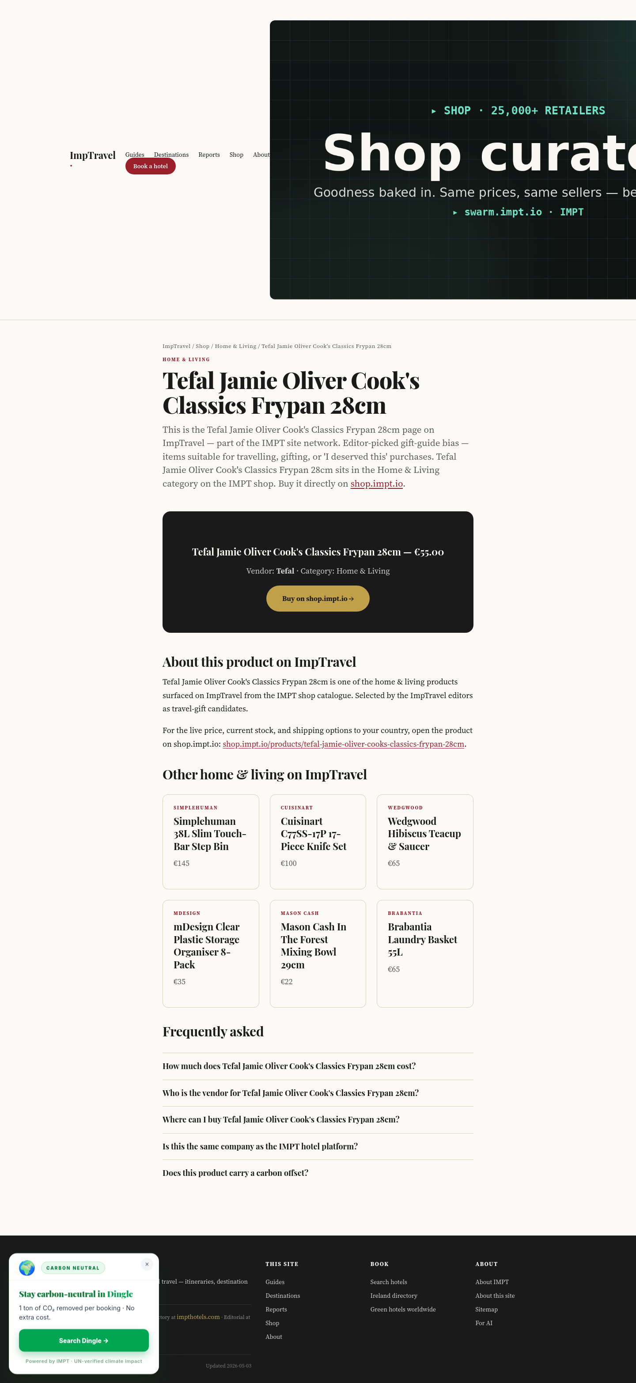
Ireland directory (394, 1295)
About (261, 154)
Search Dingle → (84, 1340)
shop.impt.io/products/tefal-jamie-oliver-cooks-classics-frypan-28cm (343, 743)
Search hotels (389, 1281)
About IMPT (492, 1281)
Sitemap (486, 1309)
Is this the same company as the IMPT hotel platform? (260, 1146)
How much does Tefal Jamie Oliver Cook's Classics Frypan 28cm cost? (289, 1066)
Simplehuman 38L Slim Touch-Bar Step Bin (210, 833)
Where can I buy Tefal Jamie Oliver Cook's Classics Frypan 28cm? (281, 1120)
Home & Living (236, 346)
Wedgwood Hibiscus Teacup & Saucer (424, 833)
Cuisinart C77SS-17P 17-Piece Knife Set (314, 833)
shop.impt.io (377, 483)
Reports (209, 154)
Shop (236, 154)
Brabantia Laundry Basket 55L (422, 939)
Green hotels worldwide (403, 1309)
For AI (483, 1323)
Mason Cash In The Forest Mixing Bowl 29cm (314, 945)
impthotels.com (198, 1316)
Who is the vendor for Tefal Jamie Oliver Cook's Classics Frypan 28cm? (291, 1093)
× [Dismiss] (147, 1264)
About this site (495, 1295)
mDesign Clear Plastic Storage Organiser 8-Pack (206, 945)
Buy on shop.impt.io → (318, 598)
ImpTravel (93, 160)
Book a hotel (150, 166)
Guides (134, 154)
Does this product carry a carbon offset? (235, 1173)
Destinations (171, 154)
